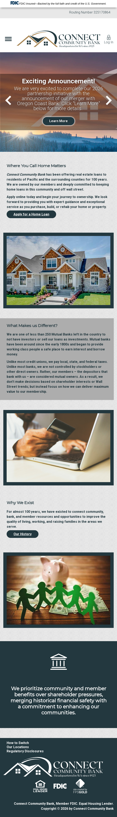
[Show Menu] (8, 39)
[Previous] (10, 100)
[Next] (107, 100)
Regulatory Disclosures (25, 751)
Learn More (58, 121)
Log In (108, 39)
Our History (23, 534)
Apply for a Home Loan (31, 214)
